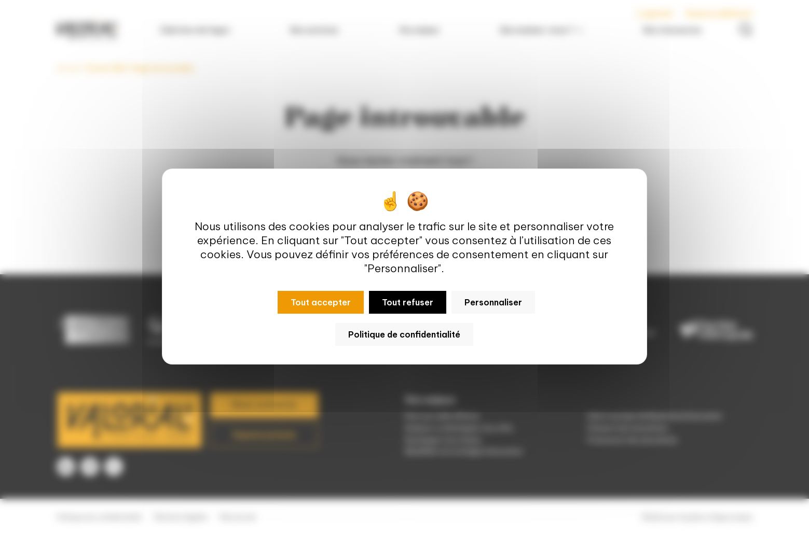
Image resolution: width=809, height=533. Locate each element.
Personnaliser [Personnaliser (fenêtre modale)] (493, 302)
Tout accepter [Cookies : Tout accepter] (321, 302)
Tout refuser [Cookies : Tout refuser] (407, 302)
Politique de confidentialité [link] (404, 334)
